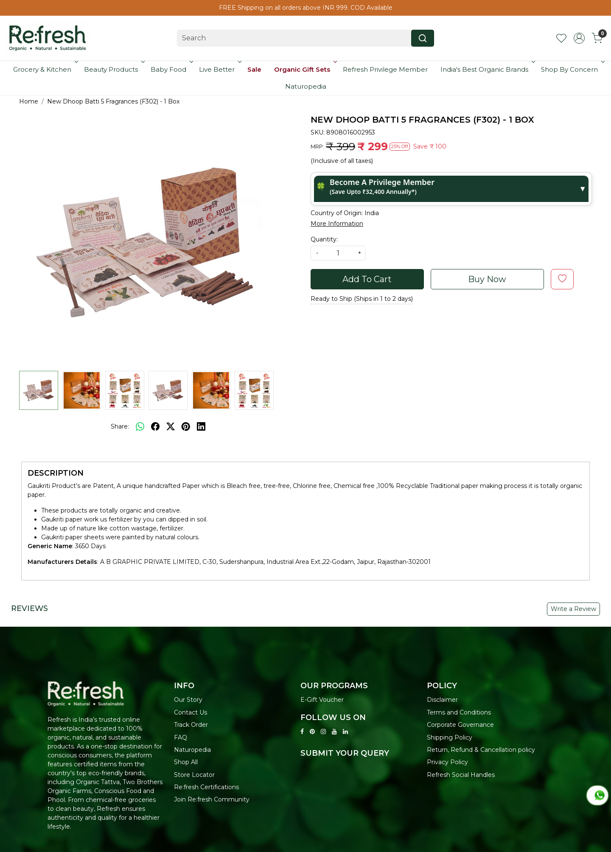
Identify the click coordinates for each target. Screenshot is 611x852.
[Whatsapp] (140, 426)
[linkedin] (201, 426)
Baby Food (171, 69)
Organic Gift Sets (304, 69)
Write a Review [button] (573, 609)
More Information (337, 223)
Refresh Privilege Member (385, 69)
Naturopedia (305, 86)
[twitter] (170, 426)
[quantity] (338, 253)
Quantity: (324, 239)
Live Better (219, 69)
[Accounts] (579, 38)
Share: (120, 426)
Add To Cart (367, 279)
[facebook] (155, 426)
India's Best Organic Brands (486, 69)
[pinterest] (185, 426)
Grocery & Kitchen (44, 69)
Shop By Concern (572, 69)
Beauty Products (113, 69)
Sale (254, 69)
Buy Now (487, 279)
